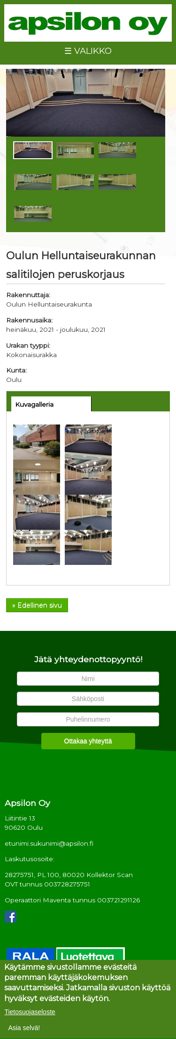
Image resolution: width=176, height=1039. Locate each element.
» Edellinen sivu (37, 605)
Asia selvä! (24, 1030)
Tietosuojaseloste (29, 1014)
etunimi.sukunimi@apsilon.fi (49, 843)
